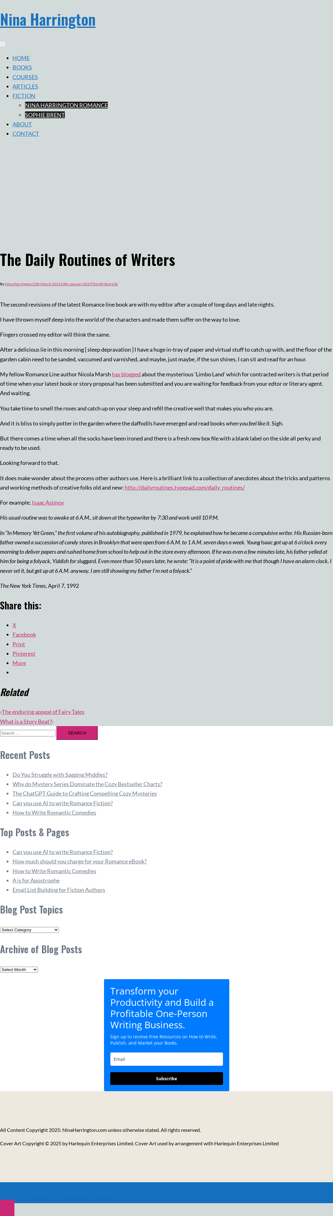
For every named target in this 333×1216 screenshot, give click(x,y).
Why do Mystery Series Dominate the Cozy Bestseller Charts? (87, 784)
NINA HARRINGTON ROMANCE (66, 105)
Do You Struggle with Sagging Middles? (60, 774)
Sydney (107, 1192)
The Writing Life (105, 284)
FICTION (24, 95)
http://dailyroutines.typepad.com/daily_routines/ (185, 487)
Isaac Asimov (48, 502)
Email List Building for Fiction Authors (59, 889)
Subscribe (166, 1078)
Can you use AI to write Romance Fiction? (63, 803)
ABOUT (22, 124)
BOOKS (22, 67)
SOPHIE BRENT (45, 114)
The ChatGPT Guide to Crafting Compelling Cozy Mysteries (85, 793)
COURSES (25, 77)
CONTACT (26, 133)
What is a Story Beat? (26, 721)
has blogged (127, 374)
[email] (166, 1059)
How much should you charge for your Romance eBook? (80, 861)
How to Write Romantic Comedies (54, 812)
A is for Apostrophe (36, 880)
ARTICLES (25, 86)
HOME (21, 57)
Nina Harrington (48, 19)
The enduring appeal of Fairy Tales (43, 711)
